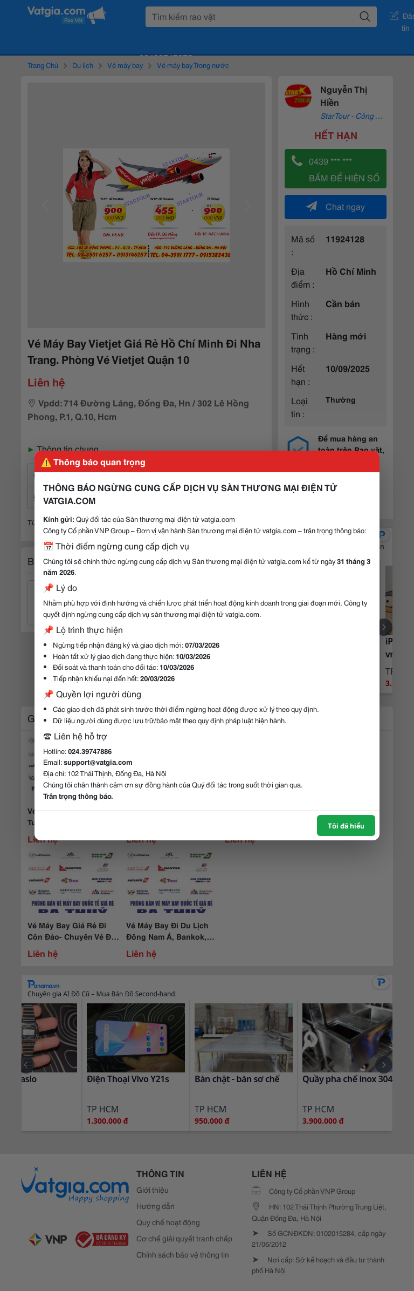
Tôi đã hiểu (346, 825)
